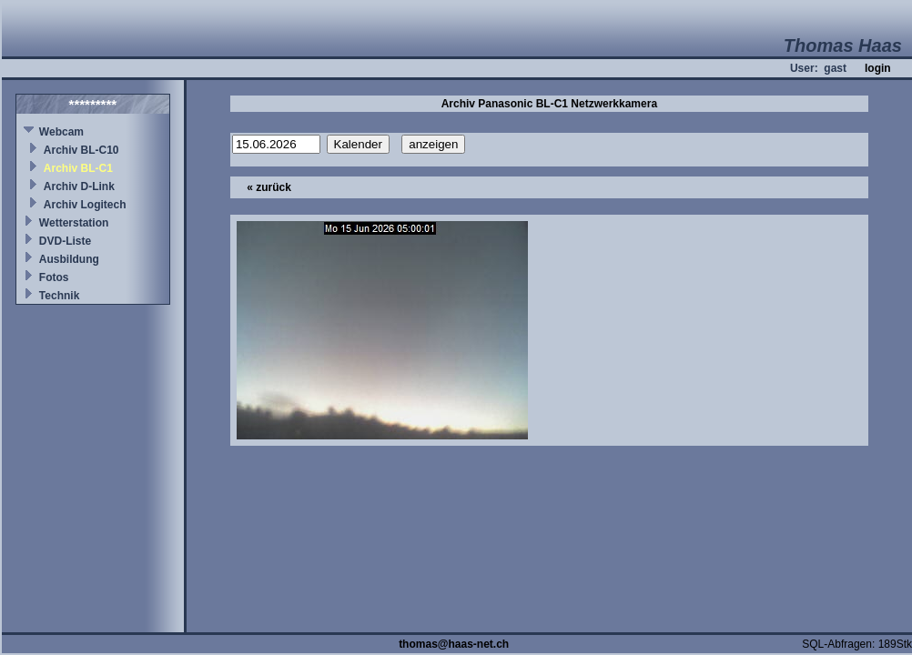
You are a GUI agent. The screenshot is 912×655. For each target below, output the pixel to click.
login (878, 68)
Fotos (54, 277)
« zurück (269, 187)
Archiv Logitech (85, 204)
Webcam (61, 132)
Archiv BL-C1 (78, 168)
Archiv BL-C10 (81, 150)
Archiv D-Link (79, 186)
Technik (59, 295)
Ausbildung (69, 259)
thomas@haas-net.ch (454, 644)
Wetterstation (73, 223)
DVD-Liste (65, 241)
